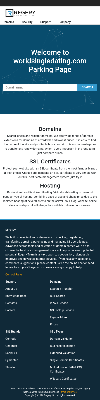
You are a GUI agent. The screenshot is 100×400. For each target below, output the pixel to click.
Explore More (58, 317)
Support (45, 22)
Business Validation (62, 346)
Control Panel (14, 274)
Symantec (11, 360)
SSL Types (56, 331)
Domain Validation (61, 338)
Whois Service (59, 303)
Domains (8, 22)
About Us (11, 288)
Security (27, 22)
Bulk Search (57, 296)
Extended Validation (62, 353)
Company (64, 22)
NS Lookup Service (62, 310)
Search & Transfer (61, 288)
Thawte (10, 367)
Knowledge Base (16, 296)
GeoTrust (11, 346)
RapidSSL (11, 353)
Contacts (11, 303)
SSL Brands (12, 331)
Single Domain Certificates (67, 360)
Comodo (10, 338)
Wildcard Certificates (63, 378)
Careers (10, 310)
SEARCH (87, 87)
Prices (54, 324)
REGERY (10, 230)
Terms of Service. (68, 392)
